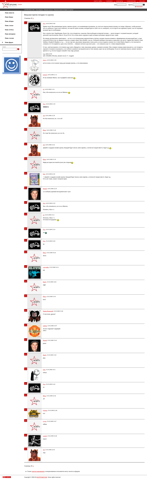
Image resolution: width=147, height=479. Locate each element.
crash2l (45, 436)
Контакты (119, 1)
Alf (44, 115)
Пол (44, 23)
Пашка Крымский (48, 311)
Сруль (44, 421)
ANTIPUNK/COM (29, 9)
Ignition (45, 410)
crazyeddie (46, 267)
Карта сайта (98, 1)
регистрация (139, 6)
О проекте (109, 1)
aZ (43, 89)
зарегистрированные (38, 471)
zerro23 (45, 74)
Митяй (45, 188)
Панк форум (39, 9)
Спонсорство (131, 1)
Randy (44, 282)
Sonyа (44, 60)
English (142, 1)
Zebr (44, 369)
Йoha (44, 130)
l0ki (44, 174)
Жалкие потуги (48, 9)
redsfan (45, 325)
